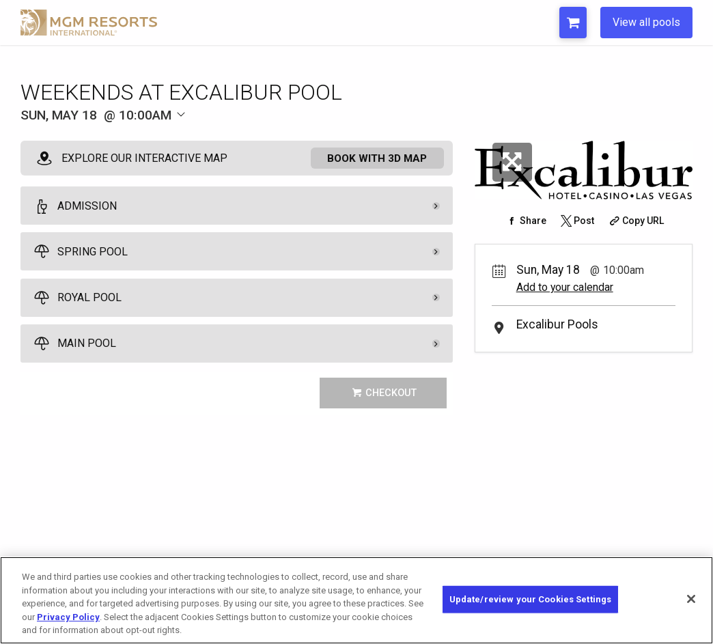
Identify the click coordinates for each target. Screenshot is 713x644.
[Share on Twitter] (576, 220)
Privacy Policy (68, 617)
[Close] (691, 599)
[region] (356, 600)
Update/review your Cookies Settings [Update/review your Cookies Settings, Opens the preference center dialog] (530, 599)
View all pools (646, 22)
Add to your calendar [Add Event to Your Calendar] (564, 287)
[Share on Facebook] (525, 220)
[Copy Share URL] (635, 220)
